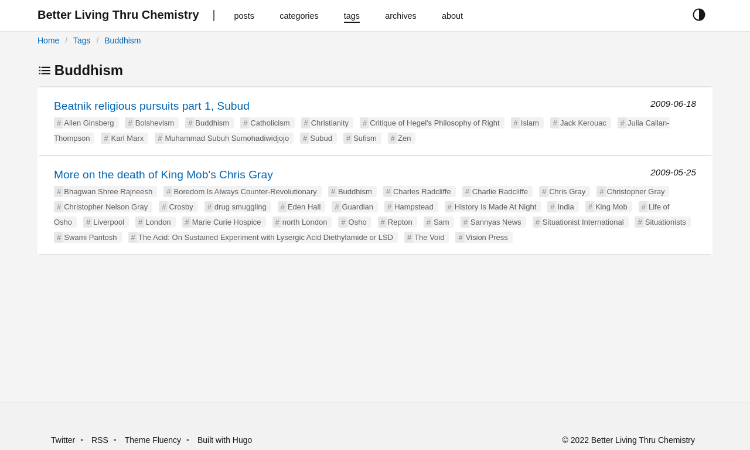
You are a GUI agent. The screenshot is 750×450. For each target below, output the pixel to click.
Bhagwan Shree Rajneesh (108, 191)
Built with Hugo (224, 440)
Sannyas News (496, 222)
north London (305, 222)
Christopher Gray (636, 191)
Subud (321, 138)
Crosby (181, 206)
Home (48, 40)
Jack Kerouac (583, 123)
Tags (82, 40)
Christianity (330, 123)
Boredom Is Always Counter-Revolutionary (244, 191)
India (565, 206)
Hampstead (413, 206)
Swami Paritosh (90, 237)
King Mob (611, 206)
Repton (400, 222)
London (158, 222)
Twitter (63, 440)
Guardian (357, 206)
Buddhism (122, 40)
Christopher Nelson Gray (106, 206)
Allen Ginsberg (89, 123)
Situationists (665, 222)
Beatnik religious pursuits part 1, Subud (152, 106)
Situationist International (583, 222)
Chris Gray (567, 191)
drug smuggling (240, 206)
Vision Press (487, 237)
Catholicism (269, 123)
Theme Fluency (154, 440)
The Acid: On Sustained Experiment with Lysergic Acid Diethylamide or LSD (265, 237)
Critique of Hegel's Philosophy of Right (434, 123)
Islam (530, 123)
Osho (358, 222)
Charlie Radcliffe (500, 191)
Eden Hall (304, 206)
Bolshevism (154, 123)
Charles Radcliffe (422, 191)
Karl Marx (127, 138)
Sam (441, 222)
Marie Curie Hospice (226, 222)
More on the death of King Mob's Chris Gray (163, 174)
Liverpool (108, 222)
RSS (99, 440)
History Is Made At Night (495, 206)
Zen (404, 138)
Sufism (365, 138)
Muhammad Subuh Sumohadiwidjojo (227, 138)
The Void (429, 237)
